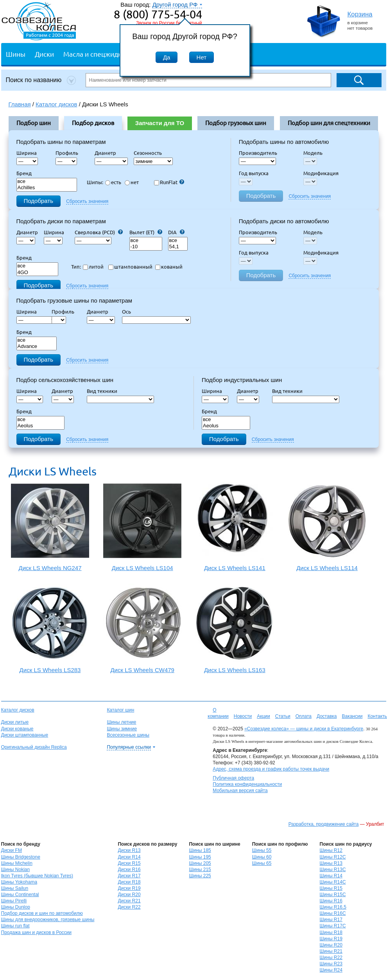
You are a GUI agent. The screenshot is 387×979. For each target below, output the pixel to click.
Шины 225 (200, 876)
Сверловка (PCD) (99, 232)
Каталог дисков (17, 710)
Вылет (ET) (145, 232)
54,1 (177, 247)
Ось (129, 311)
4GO (37, 272)
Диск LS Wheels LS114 (327, 526)
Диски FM (11, 850)
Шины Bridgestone (20, 857)
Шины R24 (331, 970)
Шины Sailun (15, 888)
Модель (312, 153)
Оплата (304, 716)
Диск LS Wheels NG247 (50, 526)
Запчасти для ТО (159, 123)
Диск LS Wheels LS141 (234, 526)
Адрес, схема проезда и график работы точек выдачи (271, 769)
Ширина (26, 153)
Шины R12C (333, 857)
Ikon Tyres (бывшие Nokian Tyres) (37, 876)
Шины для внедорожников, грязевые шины (48, 919)
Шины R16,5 (333, 907)
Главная (20, 104)
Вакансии (352, 716)
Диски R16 (129, 869)
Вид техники (104, 391)
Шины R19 (331, 938)
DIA (176, 232)
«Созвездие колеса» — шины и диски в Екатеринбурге (303, 729)
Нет (202, 57)
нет (132, 182)
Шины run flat (15, 926)
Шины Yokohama (19, 882)
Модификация (321, 173)
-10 (146, 247)
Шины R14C (333, 882)
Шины (15, 54)
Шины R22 (331, 957)
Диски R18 (129, 882)
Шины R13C (333, 869)
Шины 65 (262, 863)
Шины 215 (200, 869)
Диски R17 (129, 876)
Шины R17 (331, 919)
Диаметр (108, 153)
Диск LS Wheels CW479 (142, 628)
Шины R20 (331, 945)
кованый (169, 267)
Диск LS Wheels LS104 (142, 526)
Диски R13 (129, 850)
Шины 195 (200, 857)
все (47, 181)
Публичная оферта (233, 778)
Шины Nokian (15, 869)
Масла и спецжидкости (99, 54)
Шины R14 (331, 876)
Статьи (282, 716)
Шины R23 (331, 963)
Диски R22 (129, 907)
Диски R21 (129, 901)
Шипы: (95, 182)
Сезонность (148, 153)
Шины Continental (20, 894)
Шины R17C (333, 926)
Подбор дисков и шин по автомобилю (42, 913)
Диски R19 (129, 888)
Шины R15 (331, 888)
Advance (37, 346)
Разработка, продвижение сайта (323, 824)
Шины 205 (200, 863)
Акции (263, 716)
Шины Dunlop (15, 907)
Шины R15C (333, 894)
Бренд (24, 173)
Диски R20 (129, 894)
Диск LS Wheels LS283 (50, 628)
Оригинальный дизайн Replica (34, 747)
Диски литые (15, 722)
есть (113, 182)
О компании (218, 713)
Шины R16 (331, 901)
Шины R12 (331, 850)
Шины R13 (331, 863)
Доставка (327, 716)
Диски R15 (129, 863)
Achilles (47, 188)
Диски (44, 54)
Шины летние (121, 722)
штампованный (130, 267)
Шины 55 (262, 850)
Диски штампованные (24, 735)
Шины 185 (200, 850)
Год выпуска (254, 173)
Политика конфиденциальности (247, 784)
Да (166, 57)
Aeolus (40, 426)
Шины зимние (122, 729)
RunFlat (169, 182)
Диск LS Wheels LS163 (234, 628)
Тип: (76, 267)
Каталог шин (120, 710)
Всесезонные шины (128, 735)
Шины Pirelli (14, 901)
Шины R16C (333, 913)
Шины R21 (331, 951)
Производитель (258, 153)
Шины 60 (262, 857)
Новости (243, 716)
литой (93, 267)
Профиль (69, 153)
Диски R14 (129, 857)
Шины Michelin (16, 863)
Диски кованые (17, 729)
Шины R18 (331, 932)
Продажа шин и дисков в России (36, 932)
